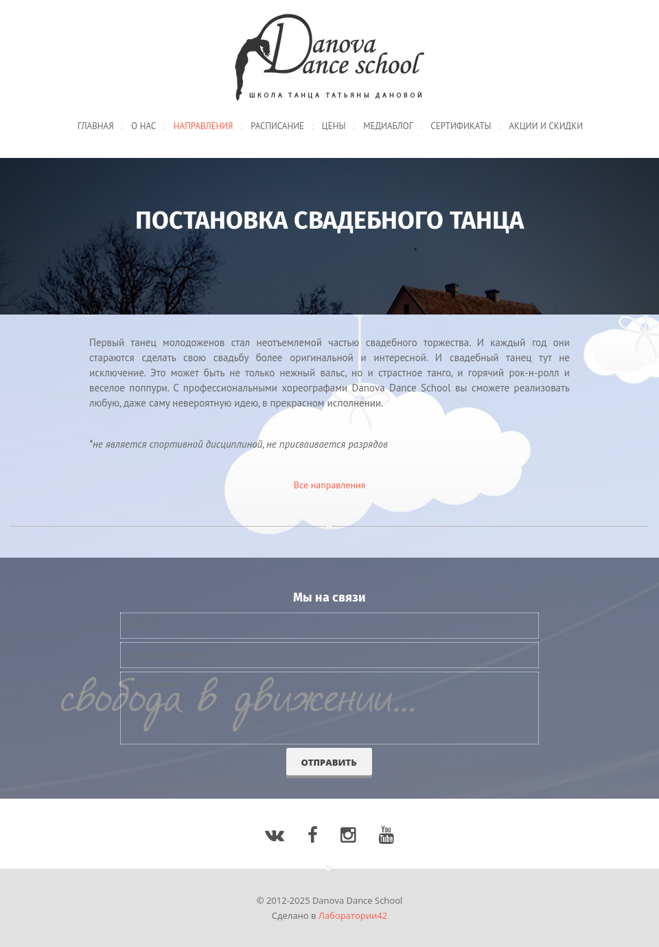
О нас (143, 126)
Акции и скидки (546, 126)
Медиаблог (388, 126)
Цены (334, 126)
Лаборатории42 (353, 915)
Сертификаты (460, 126)
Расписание (277, 126)
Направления (203, 126)
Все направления (330, 485)
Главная (96, 126)
